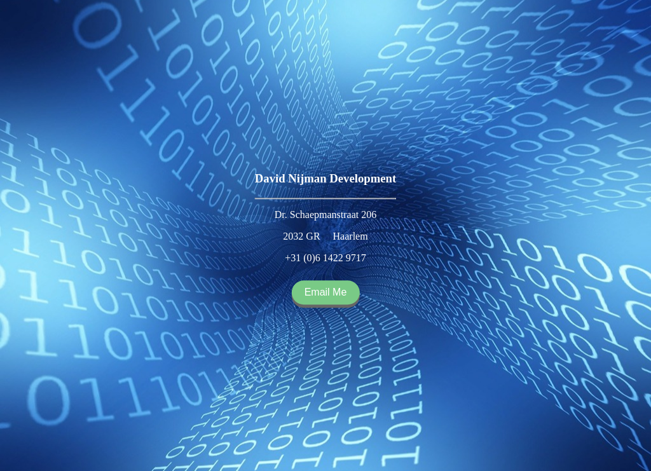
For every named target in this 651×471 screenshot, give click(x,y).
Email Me (326, 292)
